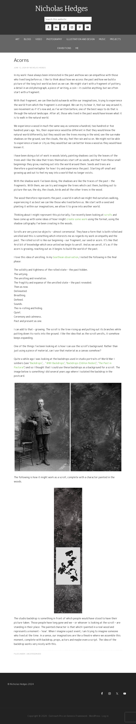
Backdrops (36, 363)
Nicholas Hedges (61, 8)
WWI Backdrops (55, 363)
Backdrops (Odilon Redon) (81, 363)
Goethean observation (65, 257)
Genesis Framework (77, 715)
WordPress (94, 715)
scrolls (108, 214)
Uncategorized (33, 653)
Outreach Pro (56, 715)
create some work (76, 219)
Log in (105, 715)
